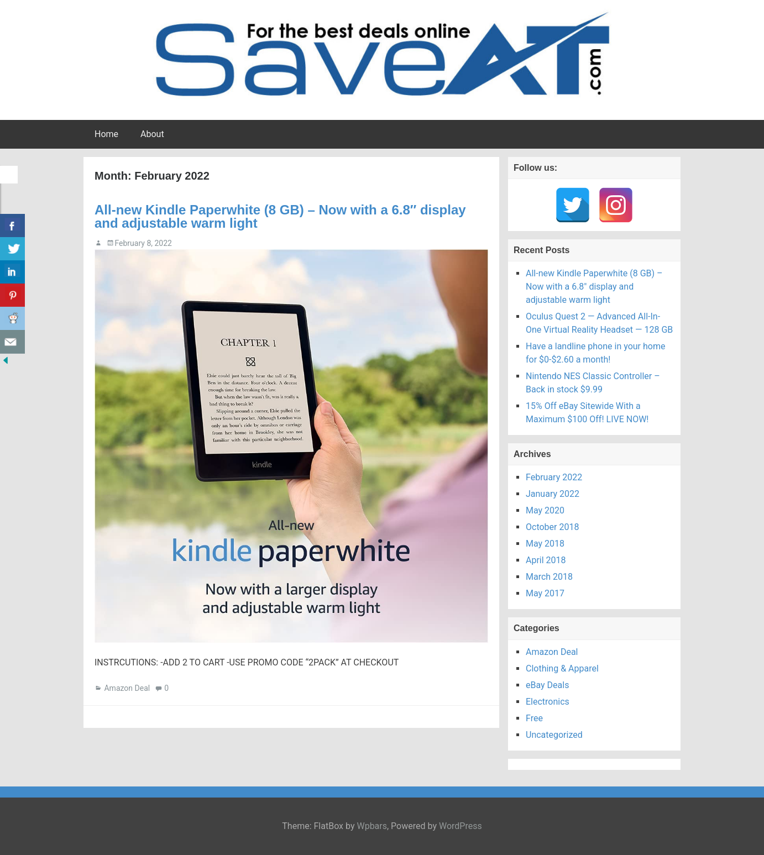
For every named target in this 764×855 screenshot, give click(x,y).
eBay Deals (547, 685)
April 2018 (546, 560)
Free (534, 718)
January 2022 (552, 494)
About (152, 134)
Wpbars (372, 826)
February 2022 (554, 477)
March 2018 (549, 576)
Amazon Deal (127, 688)
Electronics (547, 701)
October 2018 (552, 527)
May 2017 (545, 593)
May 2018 (545, 543)
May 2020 (545, 510)
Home (106, 134)
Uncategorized (554, 735)
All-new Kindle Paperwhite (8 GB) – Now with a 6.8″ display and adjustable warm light (280, 216)
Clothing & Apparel (562, 668)
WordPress (460, 826)
